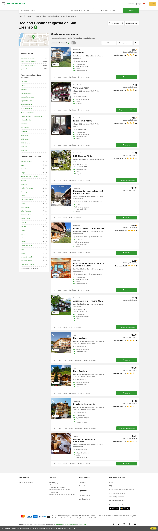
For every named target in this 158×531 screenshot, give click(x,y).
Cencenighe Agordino (27, 192)
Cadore (23, 85)
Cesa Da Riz (78, 53)
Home (20, 16)
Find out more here (23, 528)
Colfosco (23, 226)
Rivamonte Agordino (27, 257)
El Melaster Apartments (84, 404)
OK (153, 528)
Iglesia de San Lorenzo (27, 69)
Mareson (23, 180)
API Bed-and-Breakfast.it (117, 500)
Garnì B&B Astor (81, 88)
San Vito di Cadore (27, 199)
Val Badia (24, 124)
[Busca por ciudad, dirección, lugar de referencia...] (43, 10)
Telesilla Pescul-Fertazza (27, 58)
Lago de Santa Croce (27, 112)
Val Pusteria (24, 131)
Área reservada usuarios (117, 493)
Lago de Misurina (26, 104)
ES (145, 4)
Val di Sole (24, 150)
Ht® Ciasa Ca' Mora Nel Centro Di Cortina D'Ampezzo (88, 192)
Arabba (23, 195)
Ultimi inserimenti (84, 499)
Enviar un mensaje (84, 77)
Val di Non (24, 147)
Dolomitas (24, 89)
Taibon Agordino (26, 211)
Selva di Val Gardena (27, 264)
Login (138, 4)
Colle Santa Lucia (26, 161)
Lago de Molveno (26, 108)
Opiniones (72, 77)
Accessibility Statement (116, 497)
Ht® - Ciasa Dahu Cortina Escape (88, 228)
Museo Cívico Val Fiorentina (28, 61)
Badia (22, 249)
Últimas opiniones (84, 495)
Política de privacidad (70, 524)
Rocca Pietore (25, 169)
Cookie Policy (82, 524)
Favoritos (131, 4)
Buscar (131, 10)
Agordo (23, 234)
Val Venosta (24, 135)
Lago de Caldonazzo (27, 97)
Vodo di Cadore (26, 218)
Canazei (23, 241)
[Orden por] (125, 43)
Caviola (23, 203)
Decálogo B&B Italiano (26, 482)
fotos (59, 77)
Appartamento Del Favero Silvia (88, 301)
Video (59, 360)
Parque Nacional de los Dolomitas (31, 116)
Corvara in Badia (26, 215)
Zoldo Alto (24, 184)
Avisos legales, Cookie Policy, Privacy (121, 489)
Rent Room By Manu (82, 121)
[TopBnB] (73, 42)
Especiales (82, 482)
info (54, 77)
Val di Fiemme (25, 143)
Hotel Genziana (80, 371)
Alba (22, 238)
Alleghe (23, 173)
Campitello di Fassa (27, 261)
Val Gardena (25, 127)
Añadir (153, 4)
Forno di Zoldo (25, 207)
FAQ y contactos (114, 486)
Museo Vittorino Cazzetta (28, 65)
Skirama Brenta (26, 120)
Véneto (29, 16)
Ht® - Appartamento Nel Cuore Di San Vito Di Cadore (88, 265)
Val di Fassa (24, 139)
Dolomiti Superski (26, 93)
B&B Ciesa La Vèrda (82, 156)
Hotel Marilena (80, 338)
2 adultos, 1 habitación (108, 10)
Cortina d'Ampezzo (27, 188)
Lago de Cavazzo (26, 101)
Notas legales (59, 524)
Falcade (23, 222)
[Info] (69, 43)
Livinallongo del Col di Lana (29, 176)
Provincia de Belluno (39, 16)
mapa (65, 77)
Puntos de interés (84, 486)
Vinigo (23, 230)
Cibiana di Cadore (26, 245)
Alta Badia (24, 81)
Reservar (126, 77)
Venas (23, 253)
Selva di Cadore (53, 16)
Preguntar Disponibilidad (127, 110)
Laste (22, 165)
